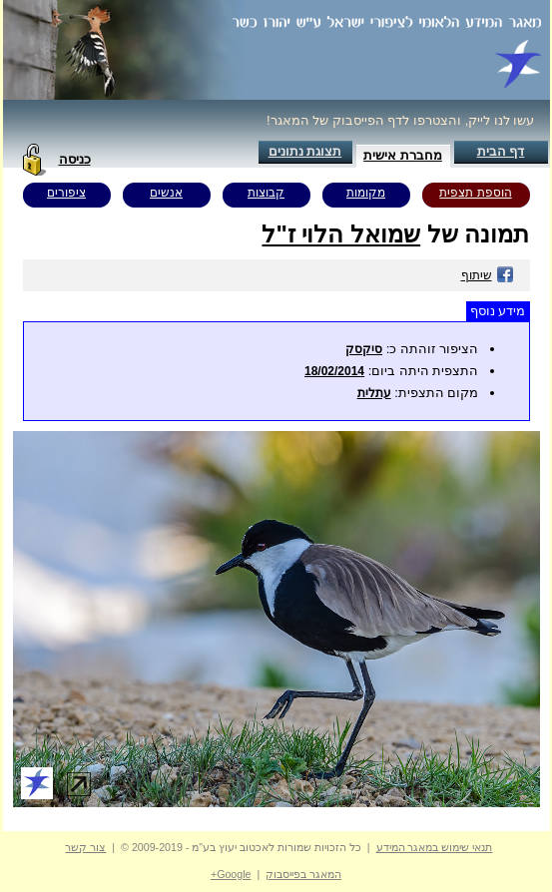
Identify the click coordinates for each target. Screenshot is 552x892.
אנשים (166, 193)
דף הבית (501, 151)
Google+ (231, 874)
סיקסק (363, 349)
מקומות (365, 193)
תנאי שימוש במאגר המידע (434, 847)
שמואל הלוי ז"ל (341, 234)
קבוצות (266, 193)
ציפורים (66, 193)
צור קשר (85, 847)
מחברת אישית (402, 155)
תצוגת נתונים (305, 151)
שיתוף (487, 275)
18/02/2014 (334, 371)
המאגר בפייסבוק (303, 874)
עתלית (374, 393)
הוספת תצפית (475, 193)
